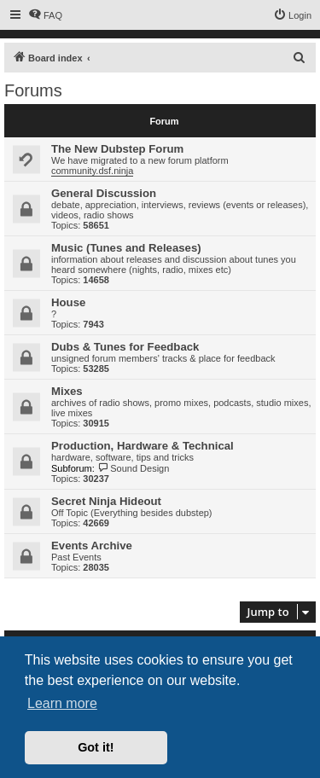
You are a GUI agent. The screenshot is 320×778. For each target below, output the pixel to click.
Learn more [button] (62, 703)
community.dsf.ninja (92, 170)
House (68, 302)
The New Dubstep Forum (117, 148)
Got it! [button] (95, 747)
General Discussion (103, 193)
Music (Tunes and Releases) (126, 247)
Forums (33, 90)
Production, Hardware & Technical (142, 445)
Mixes (67, 391)
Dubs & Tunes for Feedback (125, 346)
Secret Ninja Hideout (106, 501)
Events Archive (91, 545)
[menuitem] (45, 15)
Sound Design (133, 468)
